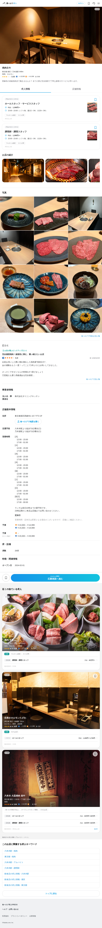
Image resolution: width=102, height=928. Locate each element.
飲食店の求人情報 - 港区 (14, 879)
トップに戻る (51, 893)
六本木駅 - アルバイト (13, 862)
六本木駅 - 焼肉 (11, 851)
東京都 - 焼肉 (10, 857)
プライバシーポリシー (19, 916)
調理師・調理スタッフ (16, 132)
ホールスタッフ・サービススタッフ (22, 104)
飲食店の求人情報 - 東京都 (15, 885)
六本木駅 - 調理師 (11, 868)
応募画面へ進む (55, 578)
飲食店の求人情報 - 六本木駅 (16, 874)
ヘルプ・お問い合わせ (10, 909)
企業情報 (32, 916)
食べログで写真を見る (89, 336)
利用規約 (5, 916)
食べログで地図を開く (29, 421)
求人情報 (25, 89)
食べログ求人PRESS (10, 905)
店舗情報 (76, 89)
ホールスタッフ (18, 738)
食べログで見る (92, 379)
